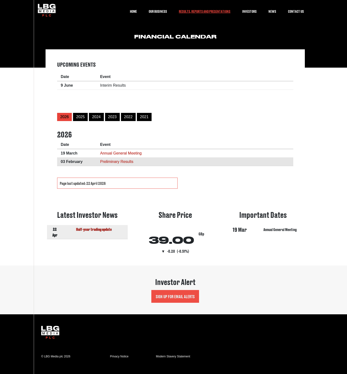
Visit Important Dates (263, 232)
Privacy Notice (119, 356)
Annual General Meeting (121, 153)
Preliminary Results (116, 162)
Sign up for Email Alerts (175, 296)
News (272, 11)
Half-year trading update (94, 229)
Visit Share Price (175, 232)
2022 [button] (128, 117)
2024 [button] (96, 117)
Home (133, 11)
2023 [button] (112, 117)
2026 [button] (64, 117)
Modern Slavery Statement (173, 356)
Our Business (158, 11)
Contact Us (296, 11)
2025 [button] (80, 117)
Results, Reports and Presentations (204, 11)
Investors (249, 11)
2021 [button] (144, 117)
